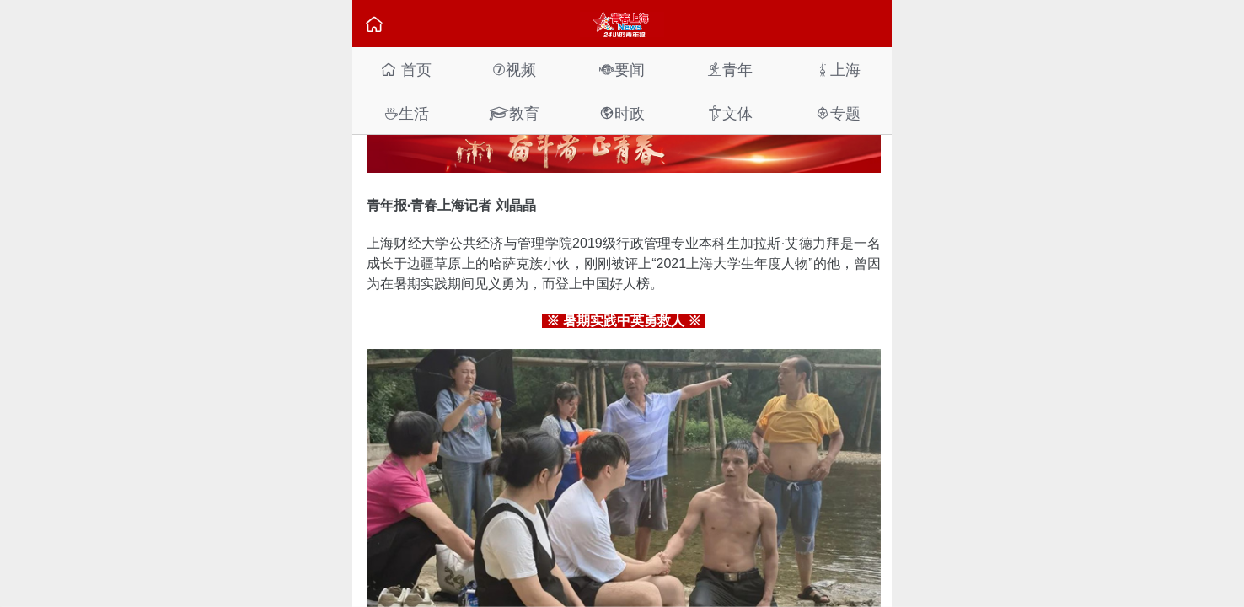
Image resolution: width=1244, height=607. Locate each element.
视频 (514, 69)
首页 (406, 69)
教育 (514, 113)
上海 (838, 69)
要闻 (622, 69)
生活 (406, 113)
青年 (730, 69)
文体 (730, 113)
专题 (838, 113)
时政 (622, 113)
